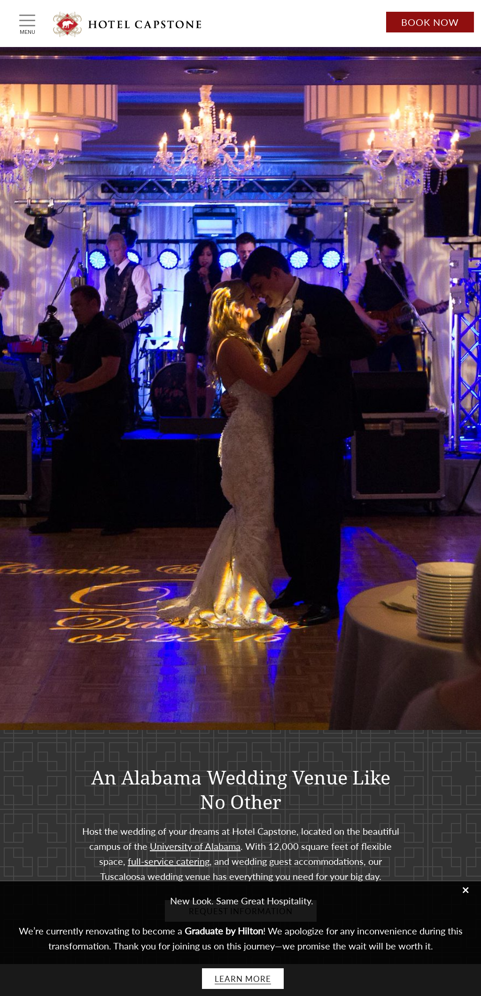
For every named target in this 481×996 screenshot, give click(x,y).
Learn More (243, 978)
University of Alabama (195, 846)
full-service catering (168, 861)
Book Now (430, 22)
